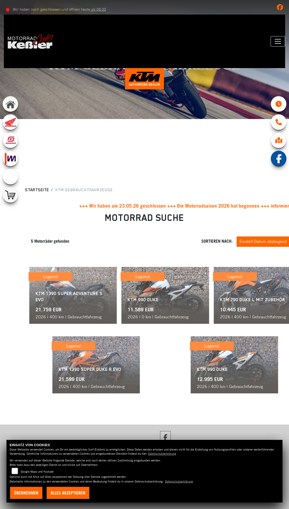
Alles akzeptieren (68, 492)
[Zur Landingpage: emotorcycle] (10, 176)
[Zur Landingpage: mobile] (10, 158)
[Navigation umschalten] (278, 41)
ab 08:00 (98, 9)
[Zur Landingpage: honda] (10, 122)
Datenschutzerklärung (162, 453)
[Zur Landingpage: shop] (10, 195)
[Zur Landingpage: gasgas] (10, 140)
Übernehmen (26, 492)
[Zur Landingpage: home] (10, 104)
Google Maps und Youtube (37, 471)
